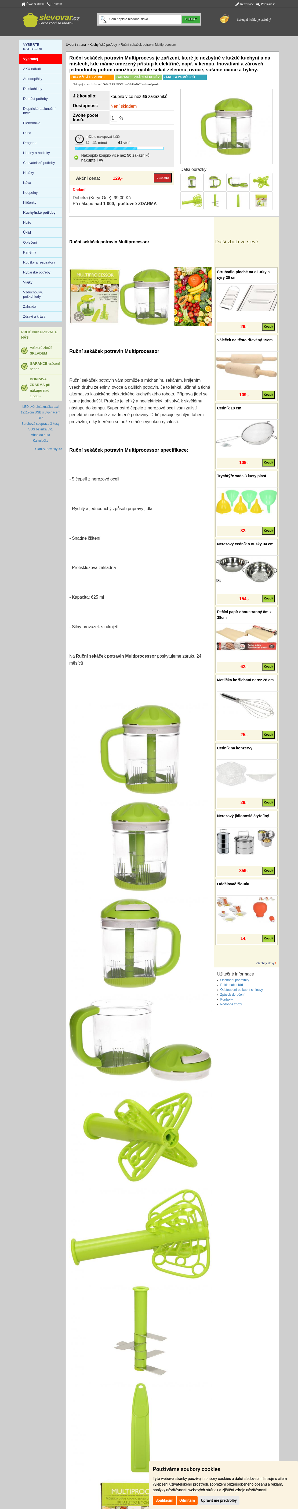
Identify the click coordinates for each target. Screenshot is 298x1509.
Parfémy (29, 252)
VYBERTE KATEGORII (32, 47)
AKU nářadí (32, 69)
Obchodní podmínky (234, 980)
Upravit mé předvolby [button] (219, 1500)
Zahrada (29, 306)
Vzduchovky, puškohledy (33, 294)
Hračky (28, 173)
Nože (27, 222)
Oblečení (30, 242)
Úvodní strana (33, 4)
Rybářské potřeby (36, 272)
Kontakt (54, 4)
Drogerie (30, 143)
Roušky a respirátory (39, 262)
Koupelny (30, 193)
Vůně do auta (40, 435)
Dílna (27, 133)
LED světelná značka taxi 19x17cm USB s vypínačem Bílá (40, 412)
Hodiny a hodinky (36, 153)
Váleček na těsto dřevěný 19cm (245, 340)
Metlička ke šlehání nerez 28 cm (245, 680)
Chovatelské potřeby (39, 163)
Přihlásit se (265, 4)
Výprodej (30, 59)
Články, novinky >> (48, 449)
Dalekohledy (32, 89)
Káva (27, 183)
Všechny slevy (265, 963)
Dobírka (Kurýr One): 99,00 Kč (102, 197)
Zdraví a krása (34, 316)
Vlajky (27, 282)
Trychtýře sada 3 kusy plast (241, 476)
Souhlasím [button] (164, 1500)
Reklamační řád (231, 985)
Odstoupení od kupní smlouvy (241, 990)
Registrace (244, 4)
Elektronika (31, 123)
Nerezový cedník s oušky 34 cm (245, 544)
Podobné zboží (231, 1004)
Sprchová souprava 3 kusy (40, 424)
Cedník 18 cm (229, 408)
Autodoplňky (32, 79)
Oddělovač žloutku (233, 884)
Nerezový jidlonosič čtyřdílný (243, 816)
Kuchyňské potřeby (103, 45)
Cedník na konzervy (235, 748)
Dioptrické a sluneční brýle (39, 111)
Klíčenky (29, 203)
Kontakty (226, 999)
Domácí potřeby (35, 99)
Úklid (27, 232)
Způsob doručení (232, 994)
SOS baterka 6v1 (40, 429)
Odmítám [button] (187, 1500)
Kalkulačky (40, 441)
